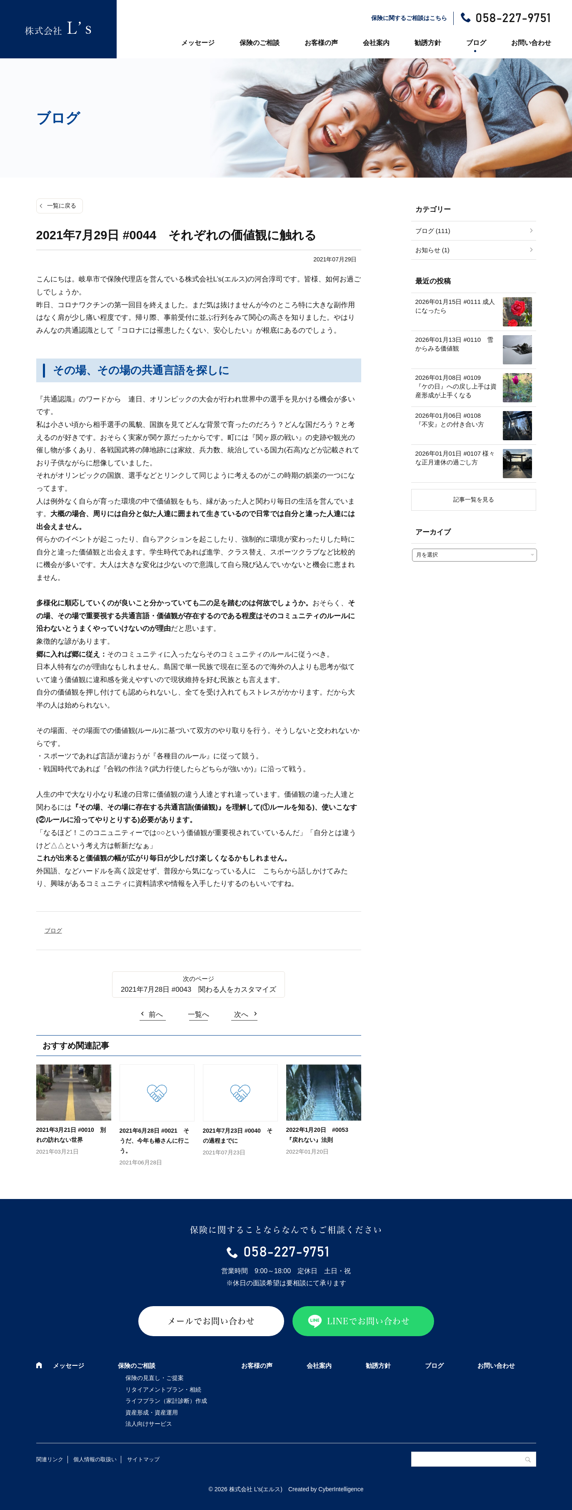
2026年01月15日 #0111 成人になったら (455, 306)
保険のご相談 (260, 42)
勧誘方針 (428, 42)
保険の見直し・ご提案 (154, 1378)
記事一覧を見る (473, 499)
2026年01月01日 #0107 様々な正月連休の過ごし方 (455, 458)
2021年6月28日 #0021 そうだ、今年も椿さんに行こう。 (155, 1140)
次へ (241, 1014)
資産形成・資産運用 (151, 1412)
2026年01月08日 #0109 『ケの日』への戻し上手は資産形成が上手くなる (456, 386)
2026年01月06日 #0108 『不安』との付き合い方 (451, 420)
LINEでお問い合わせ (368, 1321)
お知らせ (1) (432, 249)
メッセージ (198, 42)
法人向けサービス (148, 1423)
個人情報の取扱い (95, 1459)
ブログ (476, 42)
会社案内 (376, 42)
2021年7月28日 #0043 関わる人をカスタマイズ (198, 989)
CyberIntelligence (340, 1489)
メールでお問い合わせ (211, 1321)
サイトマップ (143, 1459)
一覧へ (198, 1014)
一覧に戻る (61, 205)
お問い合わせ (531, 42)
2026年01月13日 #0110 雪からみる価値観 (454, 344)
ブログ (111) (432, 230)
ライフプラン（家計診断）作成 (166, 1400)
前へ (156, 1014)
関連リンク (49, 1459)
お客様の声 (321, 42)
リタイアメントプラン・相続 (163, 1389)
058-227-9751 (513, 18)
